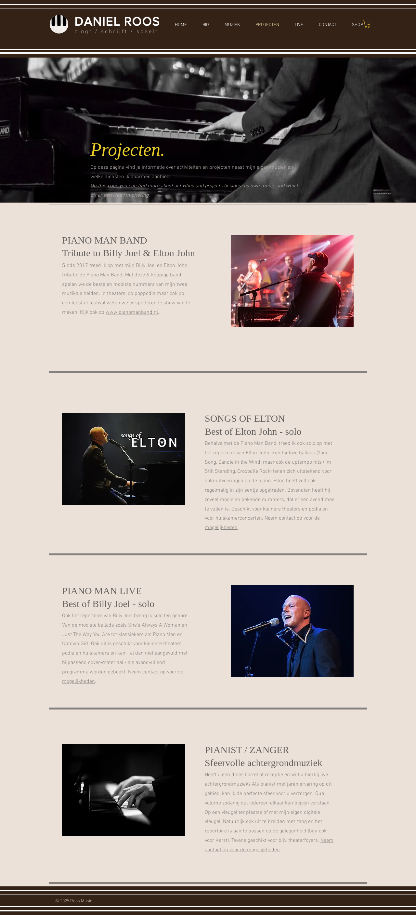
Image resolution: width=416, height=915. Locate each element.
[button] (367, 24)
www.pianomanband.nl (132, 312)
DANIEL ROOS (117, 21)
